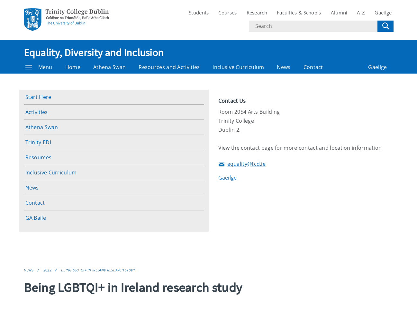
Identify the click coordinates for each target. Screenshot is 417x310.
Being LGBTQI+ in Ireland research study (98, 270)
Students (199, 12)
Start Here (38, 97)
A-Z (361, 12)
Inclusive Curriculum (238, 67)
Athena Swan (109, 67)
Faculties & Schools (299, 12)
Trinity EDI (38, 142)
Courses (227, 12)
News (283, 67)
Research (257, 12)
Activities (36, 112)
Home (72, 67)
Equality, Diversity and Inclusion (94, 52)
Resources (38, 157)
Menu (38, 67)
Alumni (339, 12)
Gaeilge (383, 12)
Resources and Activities (169, 67)
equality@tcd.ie (242, 164)
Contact (313, 67)
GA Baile (35, 217)
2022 (47, 270)
